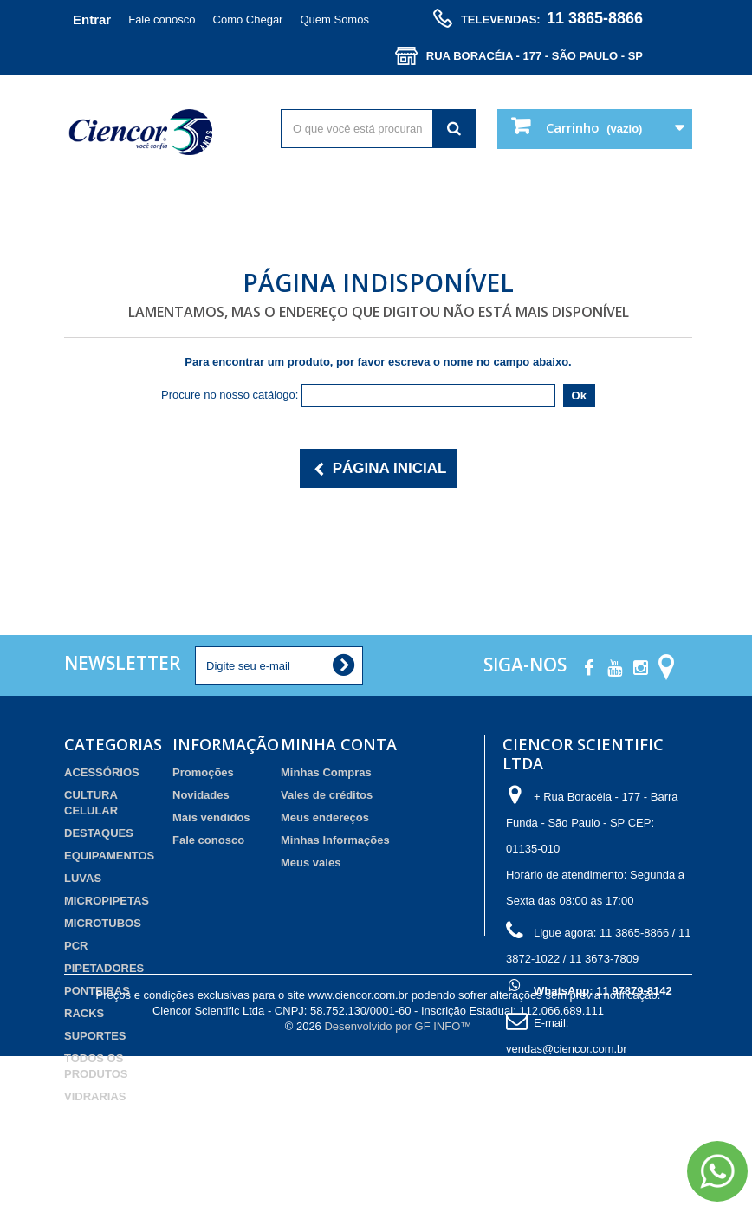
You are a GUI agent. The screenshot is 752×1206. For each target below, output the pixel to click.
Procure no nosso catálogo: (229, 394)
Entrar (92, 19)
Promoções (203, 772)
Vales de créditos (327, 794)
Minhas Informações (335, 839)
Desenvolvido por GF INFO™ (397, 1176)
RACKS (84, 1013)
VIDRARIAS (95, 1096)
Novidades (201, 794)
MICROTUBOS (102, 923)
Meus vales (310, 862)
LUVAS (82, 878)
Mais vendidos (211, 817)
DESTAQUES (98, 833)
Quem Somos (334, 19)
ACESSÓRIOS (101, 772)
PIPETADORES (104, 968)
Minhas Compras (326, 772)
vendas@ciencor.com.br (566, 1048)
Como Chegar (248, 19)
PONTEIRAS (97, 990)
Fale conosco (161, 19)
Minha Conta (339, 744)
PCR (76, 945)
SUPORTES (95, 1035)
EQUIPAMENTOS (109, 855)
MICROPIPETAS (106, 900)
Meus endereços (325, 817)
